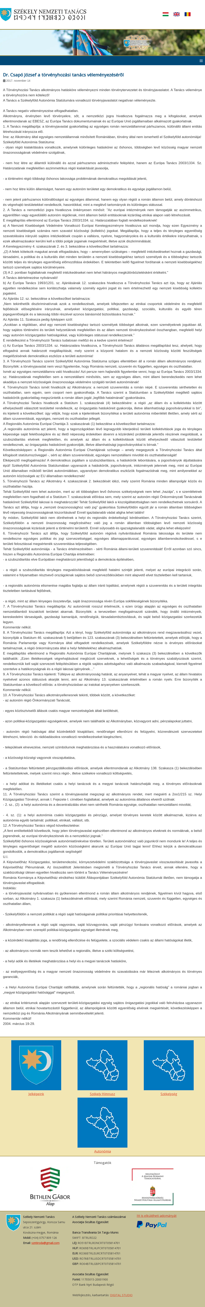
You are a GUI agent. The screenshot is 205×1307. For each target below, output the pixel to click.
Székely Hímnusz (102, 1068)
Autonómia (102, 1126)
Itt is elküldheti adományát (157, 1215)
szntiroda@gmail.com (45, 1243)
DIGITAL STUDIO (121, 1295)
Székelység (169, 1068)
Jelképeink (36, 1068)
